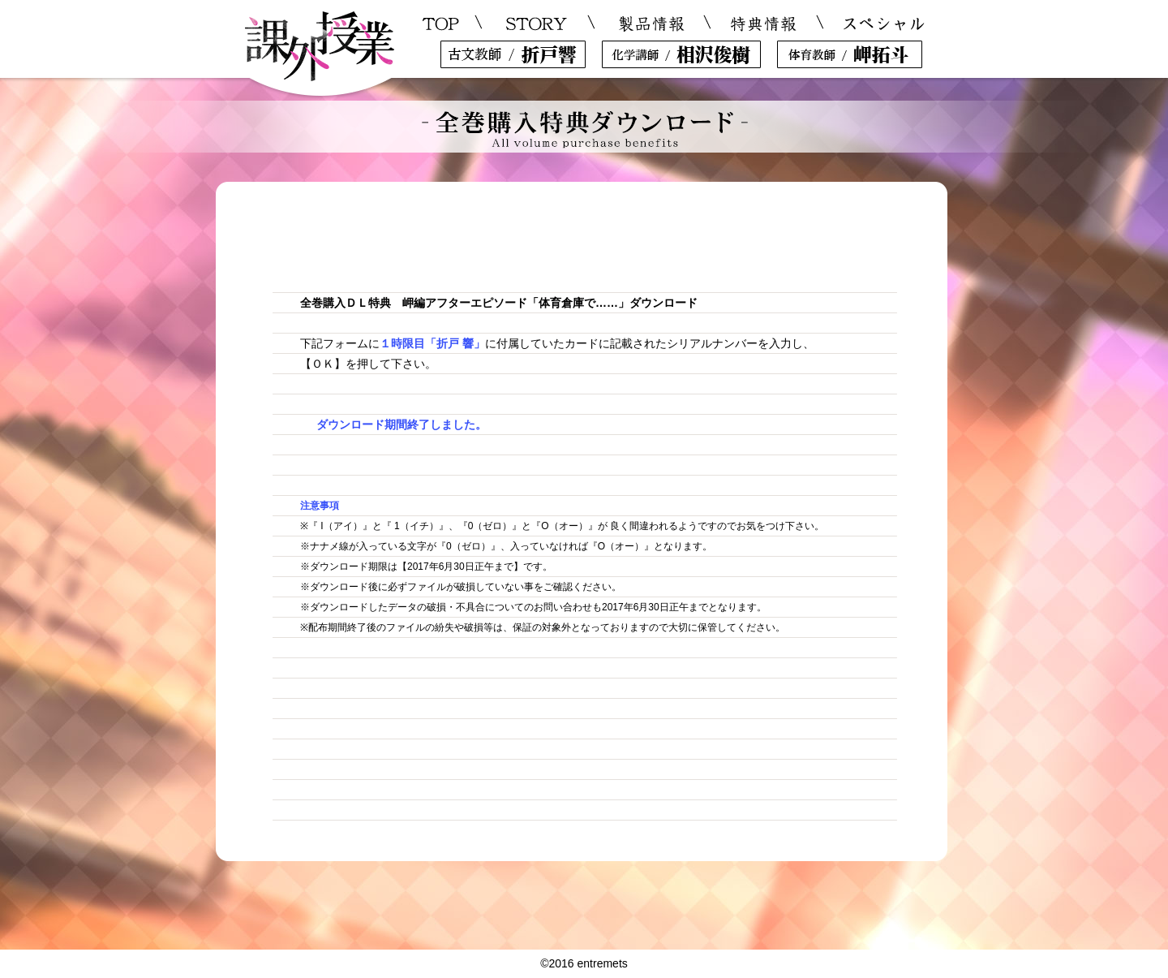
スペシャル (883, 24)
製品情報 (651, 24)
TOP (441, 24)
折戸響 (513, 54)
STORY (537, 24)
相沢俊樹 (681, 54)
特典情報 (763, 24)
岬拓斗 (849, 54)
